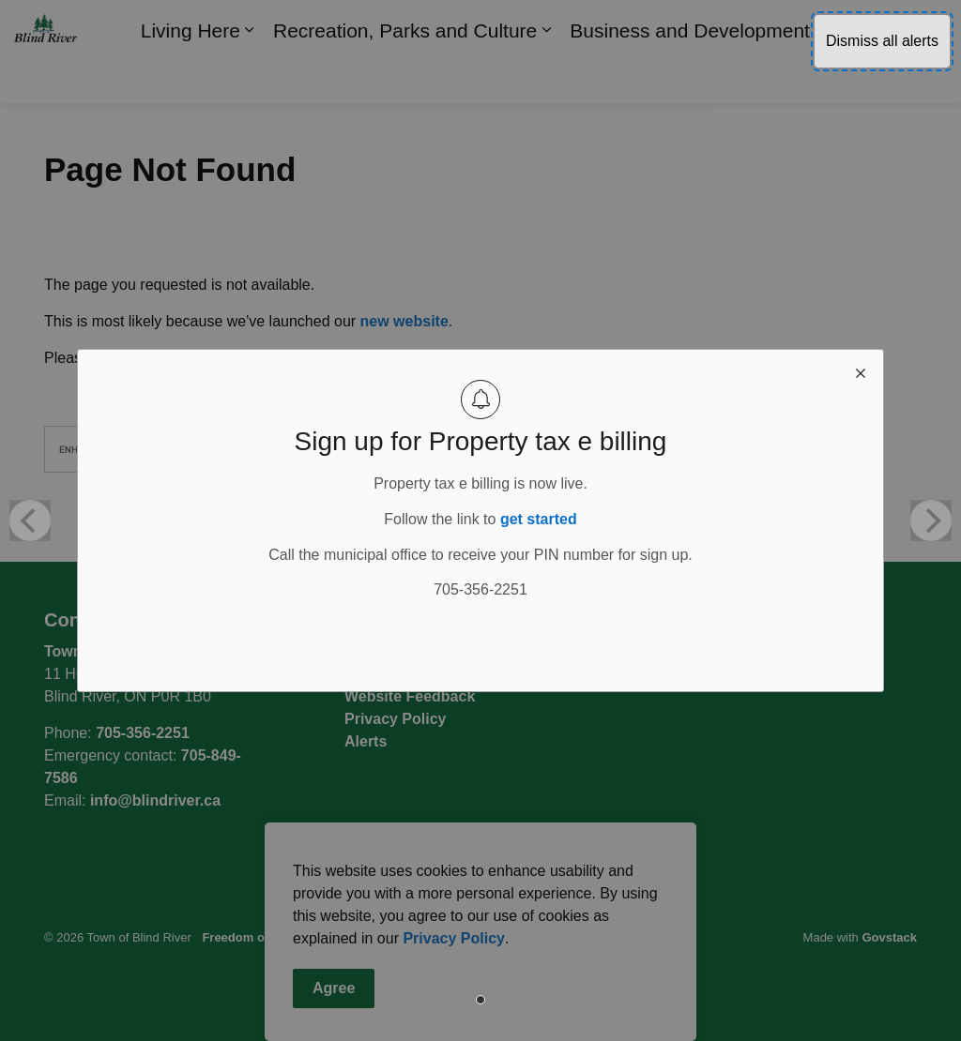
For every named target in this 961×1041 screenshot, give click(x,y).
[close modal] (860, 372)
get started (538, 519)
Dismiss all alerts (882, 41)
